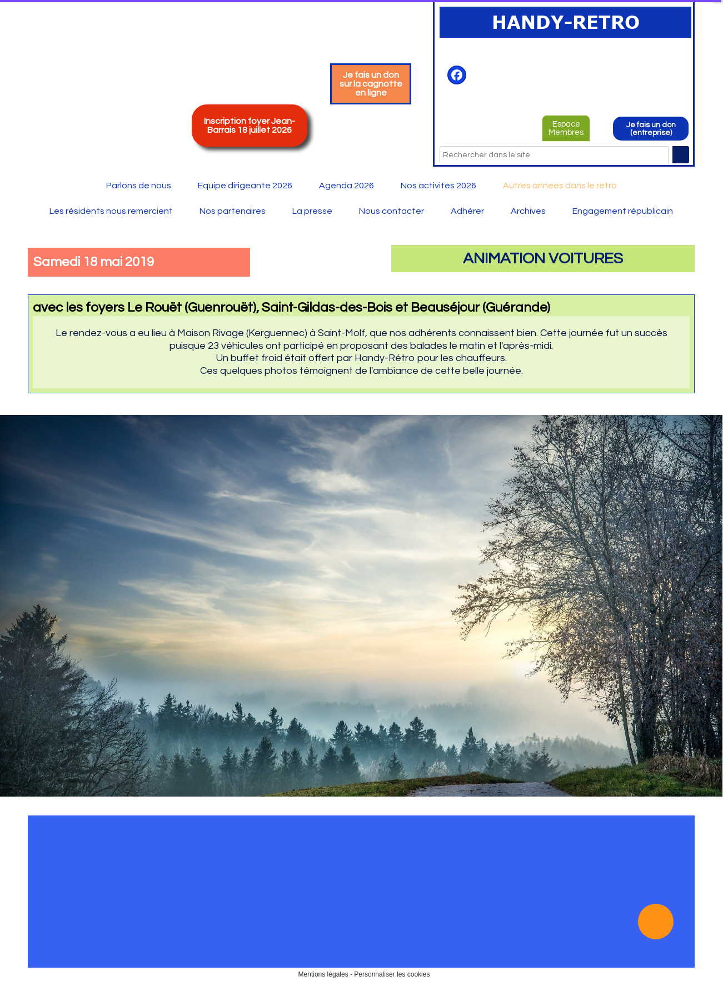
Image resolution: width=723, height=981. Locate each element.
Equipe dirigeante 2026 (245, 185)
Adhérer (467, 211)
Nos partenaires (233, 211)
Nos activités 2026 (438, 185)
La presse (312, 211)
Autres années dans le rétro (560, 185)
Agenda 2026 (346, 185)
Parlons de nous (138, 185)
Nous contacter (391, 211)
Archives (528, 211)
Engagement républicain (622, 211)
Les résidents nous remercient (111, 211)
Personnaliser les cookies (392, 974)
